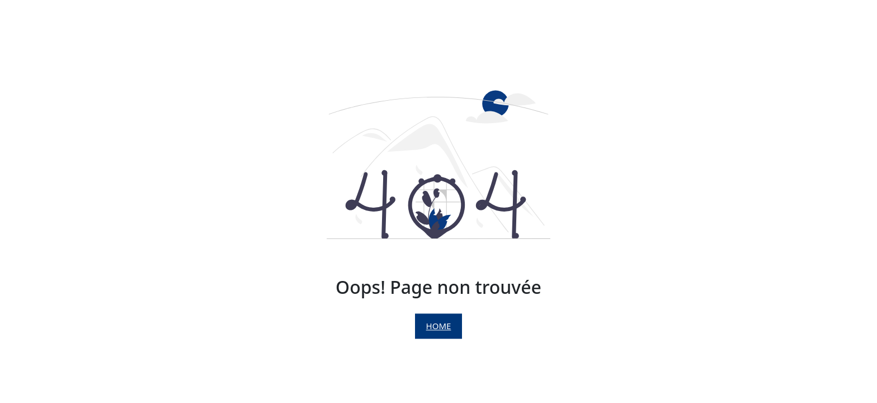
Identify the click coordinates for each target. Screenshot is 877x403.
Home (438, 326)
